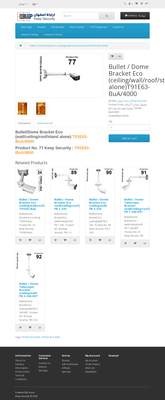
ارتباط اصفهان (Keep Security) (131, 100)
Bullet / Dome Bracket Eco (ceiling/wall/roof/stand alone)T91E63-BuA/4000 (69, 45)
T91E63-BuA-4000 (50, 337)
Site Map (43, 370)
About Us (20, 360)
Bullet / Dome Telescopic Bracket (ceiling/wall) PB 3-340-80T (28, 290)
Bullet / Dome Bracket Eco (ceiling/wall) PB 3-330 (98, 204)
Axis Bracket (57, 27)
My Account (91, 360)
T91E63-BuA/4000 (30, 337)
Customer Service (53, 34)
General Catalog (29, 34)
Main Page (26, 27)
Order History (92, 364)
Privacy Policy (22, 371)
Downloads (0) (44, 123)
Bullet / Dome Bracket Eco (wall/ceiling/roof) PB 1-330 (67, 204)
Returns (43, 366)
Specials (66, 371)
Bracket (42, 27)
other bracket (77, 27)
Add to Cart (129, 138)
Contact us (118, 27)
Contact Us (44, 363)
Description (24, 123)
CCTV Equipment (98, 27)
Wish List (89, 368)
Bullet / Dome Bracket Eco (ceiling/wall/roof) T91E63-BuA (32, 204)
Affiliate (66, 368)
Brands (66, 360)
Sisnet (32, 392)
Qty (110, 121)
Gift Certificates (70, 364)
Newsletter (91, 371)
